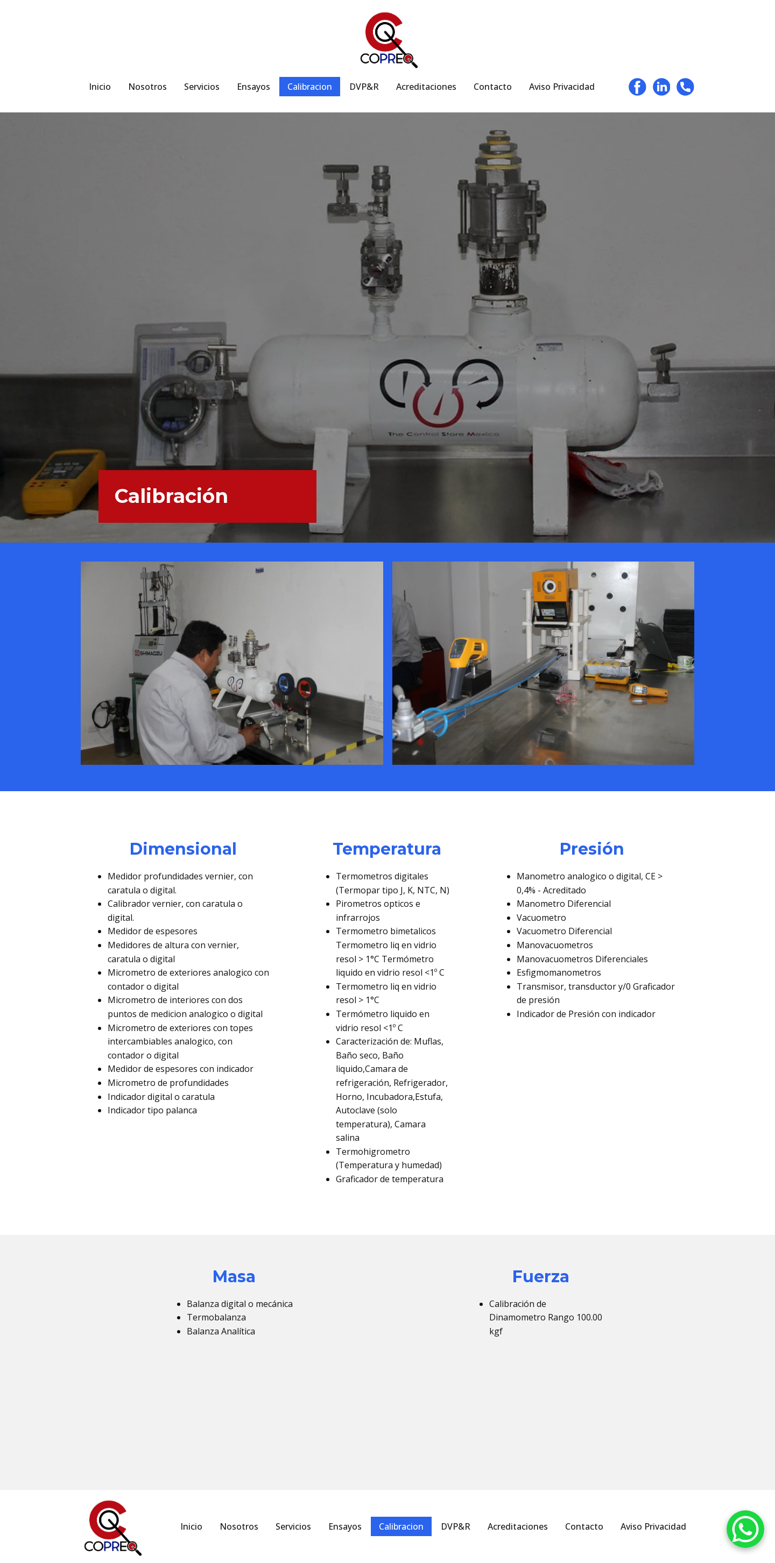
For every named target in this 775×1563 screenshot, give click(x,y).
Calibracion (309, 87)
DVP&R (364, 87)
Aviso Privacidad (562, 87)
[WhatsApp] (745, 1531)
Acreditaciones (426, 87)
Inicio (100, 87)
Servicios (202, 87)
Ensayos (253, 87)
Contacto (493, 87)
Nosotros (147, 87)
